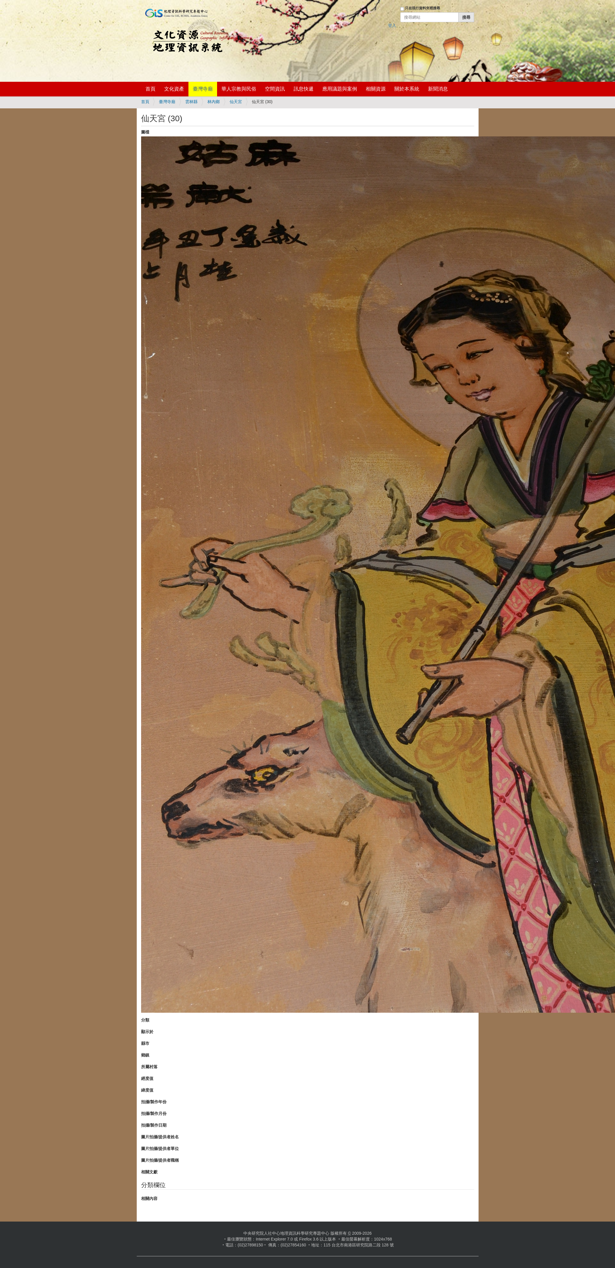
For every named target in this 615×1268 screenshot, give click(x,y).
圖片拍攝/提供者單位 (160, 1148)
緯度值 (147, 1090)
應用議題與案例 (339, 89)
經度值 (147, 1078)
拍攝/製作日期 (154, 1125)
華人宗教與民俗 (238, 89)
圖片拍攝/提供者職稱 (160, 1160)
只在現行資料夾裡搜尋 (422, 8)
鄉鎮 (145, 1055)
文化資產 (174, 89)
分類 (145, 1020)
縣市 (145, 1043)
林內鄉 (213, 101)
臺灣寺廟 (203, 89)
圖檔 (145, 132)
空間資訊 (275, 89)
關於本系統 (406, 89)
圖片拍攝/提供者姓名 (160, 1137)
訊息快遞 (303, 89)
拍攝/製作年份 (154, 1101)
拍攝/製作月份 (154, 1113)
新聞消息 (438, 89)
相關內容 (149, 1198)
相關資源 (376, 89)
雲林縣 (191, 101)
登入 (392, 25)
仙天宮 (236, 101)
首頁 (150, 89)
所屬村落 (149, 1066)
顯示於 (147, 1031)
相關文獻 (149, 1172)
